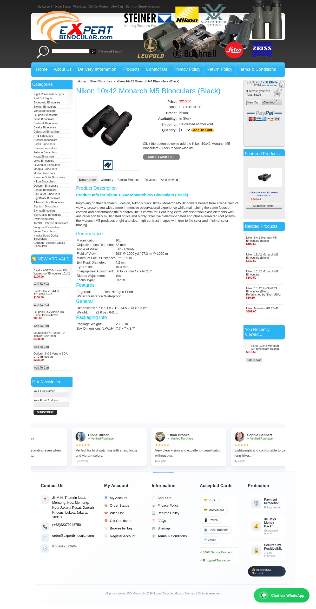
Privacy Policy (165, 505)
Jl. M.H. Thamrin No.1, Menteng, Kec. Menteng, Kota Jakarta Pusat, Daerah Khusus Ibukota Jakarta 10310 (73, 507)
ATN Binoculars (43, 135)
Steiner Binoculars (45, 106)
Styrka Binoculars (45, 210)
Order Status (63, 6)
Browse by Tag (118, 528)
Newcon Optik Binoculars (49, 177)
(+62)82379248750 (66, 525)
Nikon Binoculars (44, 181)
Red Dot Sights (43, 98)
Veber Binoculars (44, 231)
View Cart (117, 6)
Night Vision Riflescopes (49, 94)
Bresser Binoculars (45, 139)
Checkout (268, 102)
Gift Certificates (98, 6)
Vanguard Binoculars (47, 227)
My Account (44, 6)
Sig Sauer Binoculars (47, 193)
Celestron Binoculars (47, 131)
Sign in (130, 6)
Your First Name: (44, 390)
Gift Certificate (117, 521)
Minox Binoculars (44, 173)
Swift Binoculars (44, 218)
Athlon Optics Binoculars (49, 202)
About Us (161, 498)
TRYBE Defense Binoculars (51, 223)
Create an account (149, 6)
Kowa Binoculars (44, 156)
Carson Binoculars (45, 148)
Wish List (114, 513)
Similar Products (128, 180)
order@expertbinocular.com (73, 536)
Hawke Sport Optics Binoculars (46, 237)
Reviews (150, 180)
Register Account (119, 536)
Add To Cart (41, 284)
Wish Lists (79, 6)
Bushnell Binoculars (46, 123)
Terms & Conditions (169, 536)
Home (82, 81)
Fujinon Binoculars (45, 152)
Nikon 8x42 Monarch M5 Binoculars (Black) (261, 239)
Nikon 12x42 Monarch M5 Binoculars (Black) (262, 256)
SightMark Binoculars (47, 198)
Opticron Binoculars (46, 185)
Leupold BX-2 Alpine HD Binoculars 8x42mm (49, 313)
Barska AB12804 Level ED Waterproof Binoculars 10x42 (52, 272)
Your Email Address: (46, 400)
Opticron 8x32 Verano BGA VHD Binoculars (51, 355)
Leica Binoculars (44, 160)
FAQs (159, 521)
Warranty (107, 180)
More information (271, 206)
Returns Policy (165, 513)
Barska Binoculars (45, 127)
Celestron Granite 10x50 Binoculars (263, 194)
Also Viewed (169, 180)
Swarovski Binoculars (47, 102)
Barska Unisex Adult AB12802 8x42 (46, 293)
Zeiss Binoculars (44, 119)
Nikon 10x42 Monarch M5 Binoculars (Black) (265, 347)
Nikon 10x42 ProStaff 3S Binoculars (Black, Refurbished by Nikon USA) (263, 291)
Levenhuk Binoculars (47, 164)
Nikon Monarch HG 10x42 (262, 308)
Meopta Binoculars (45, 169)
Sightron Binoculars (46, 206)
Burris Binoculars (44, 144)
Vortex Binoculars (45, 110)
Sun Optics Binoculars (47, 214)
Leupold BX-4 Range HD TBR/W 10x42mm (49, 334)
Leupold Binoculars (46, 114)
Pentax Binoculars (45, 189)
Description (87, 180)
